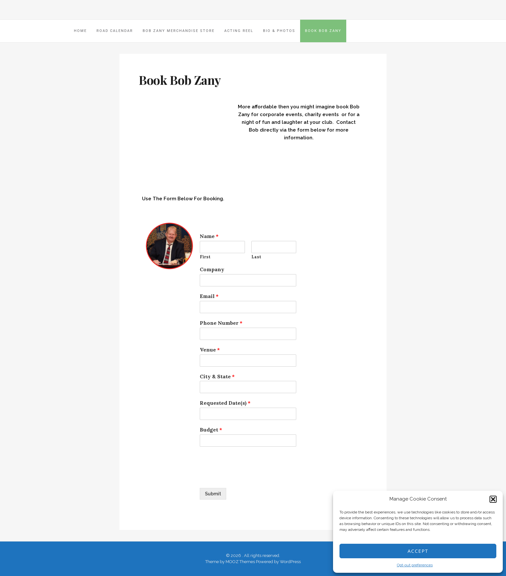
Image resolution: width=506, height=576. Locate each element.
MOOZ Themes (240, 561)
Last (256, 257)
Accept (418, 551)
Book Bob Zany (323, 31)
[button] (493, 499)
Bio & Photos (279, 31)
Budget (211, 429)
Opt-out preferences (415, 565)
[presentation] (249, 477)
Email (209, 296)
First (205, 257)
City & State (217, 376)
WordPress (290, 561)
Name (209, 236)
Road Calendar (114, 31)
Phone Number (221, 323)
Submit (213, 493)
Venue (210, 349)
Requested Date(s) (225, 403)
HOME (80, 31)
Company (212, 269)
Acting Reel (238, 31)
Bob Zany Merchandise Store (179, 31)
